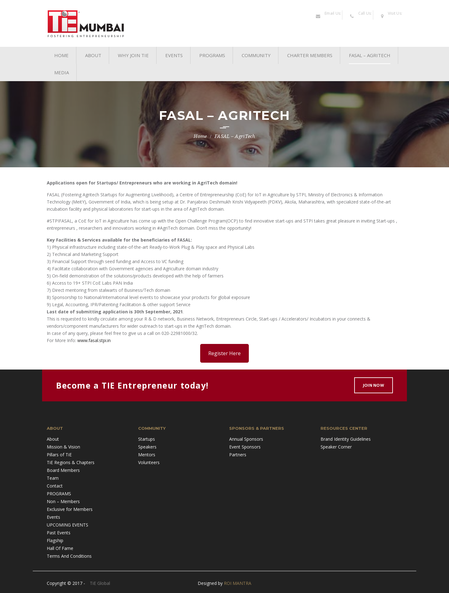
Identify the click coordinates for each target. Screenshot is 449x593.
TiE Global (100, 583)
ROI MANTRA (237, 583)
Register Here (224, 353)
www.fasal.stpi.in (94, 340)
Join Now (373, 385)
